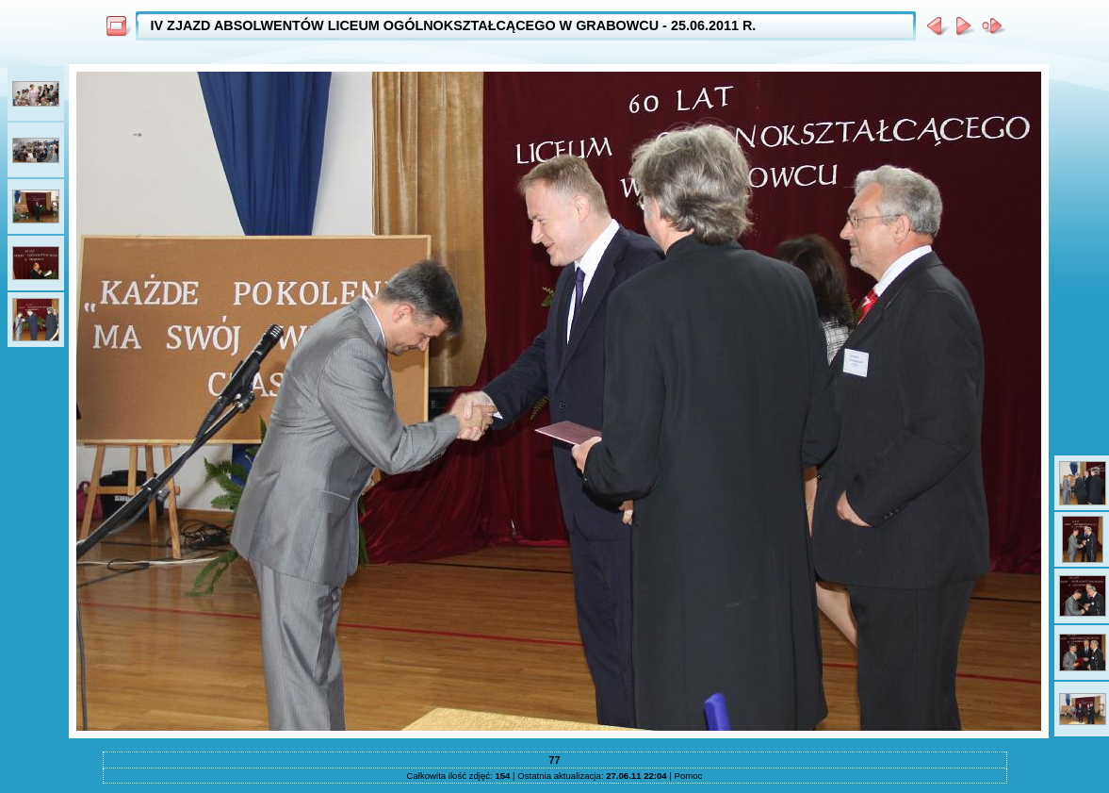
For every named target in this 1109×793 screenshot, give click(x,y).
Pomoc (689, 775)
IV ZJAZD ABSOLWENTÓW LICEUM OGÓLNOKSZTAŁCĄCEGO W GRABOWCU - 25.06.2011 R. (454, 25)
